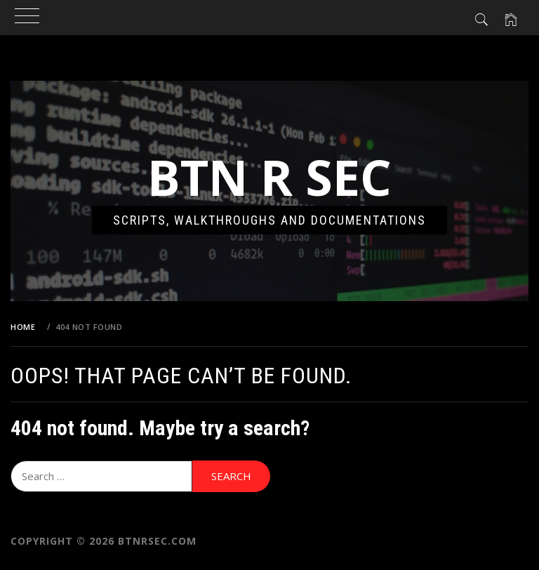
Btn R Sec (269, 177)
